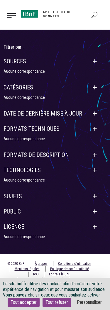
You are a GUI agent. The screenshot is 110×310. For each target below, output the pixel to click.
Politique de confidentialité (69, 269)
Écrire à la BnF (59, 274)
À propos (41, 264)
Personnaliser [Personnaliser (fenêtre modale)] (89, 302)
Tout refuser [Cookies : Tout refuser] (56, 302)
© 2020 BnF (15, 264)
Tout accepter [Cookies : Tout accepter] (24, 302)
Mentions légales (27, 269)
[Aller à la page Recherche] (94, 14)
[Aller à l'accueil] (47, 14)
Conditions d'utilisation (74, 264)
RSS (35, 274)
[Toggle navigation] (8, 15)
